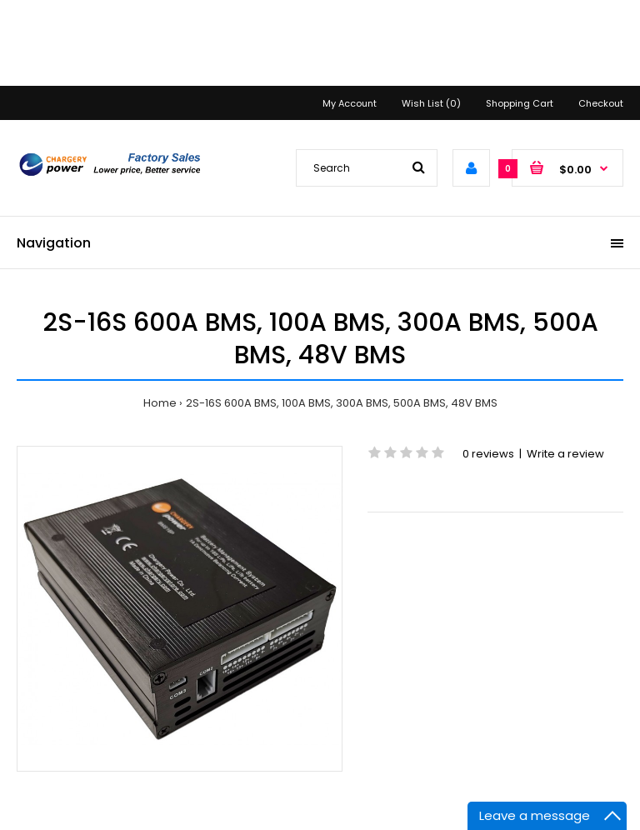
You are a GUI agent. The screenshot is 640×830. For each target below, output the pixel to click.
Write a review (565, 454)
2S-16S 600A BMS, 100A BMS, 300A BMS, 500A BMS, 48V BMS (342, 403)
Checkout (600, 103)
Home (160, 403)
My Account (349, 103)
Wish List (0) (431, 103)
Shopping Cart (519, 103)
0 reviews (488, 454)
